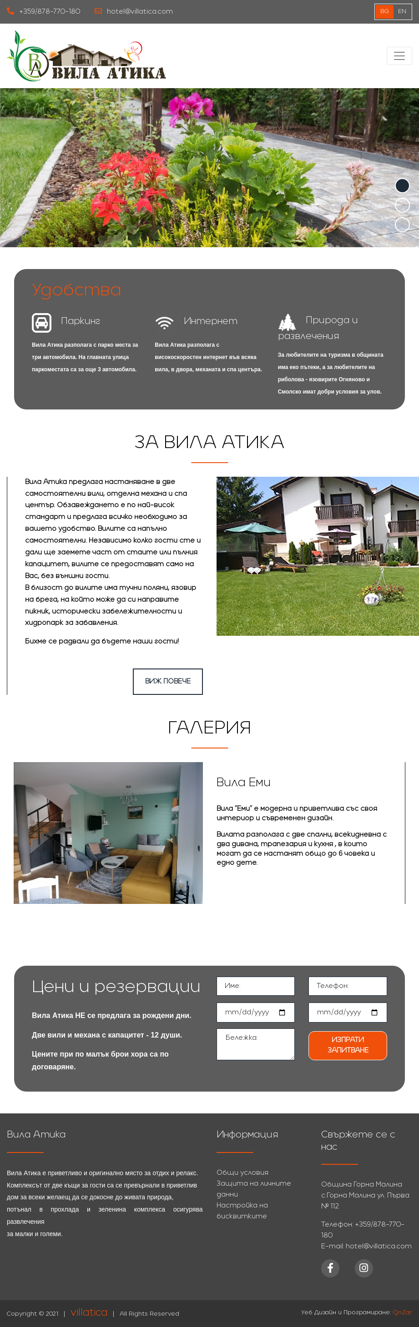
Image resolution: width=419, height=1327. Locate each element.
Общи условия (242, 1173)
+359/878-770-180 (43, 11)
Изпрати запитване (348, 1045)
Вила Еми (244, 783)
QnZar (402, 1313)
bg (384, 12)
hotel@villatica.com (134, 11)
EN (402, 12)
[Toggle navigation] (399, 56)
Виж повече (168, 681)
